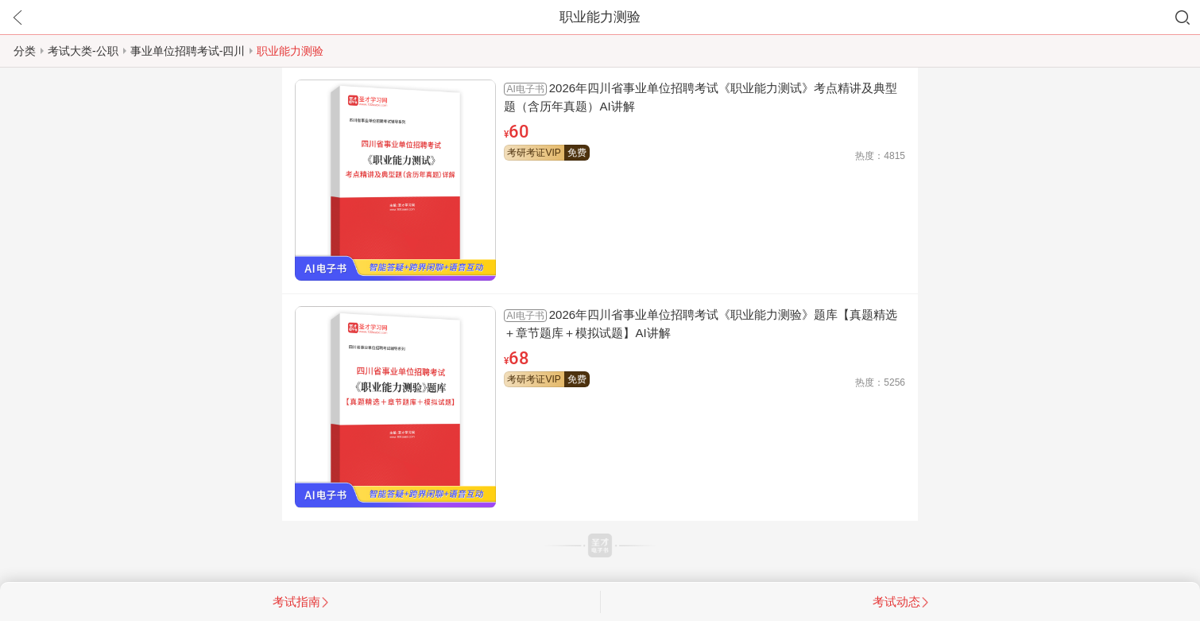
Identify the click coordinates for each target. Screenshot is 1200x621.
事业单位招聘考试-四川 (188, 51)
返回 (17, 17)
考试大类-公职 (83, 51)
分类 (25, 51)
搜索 (1182, 17)
